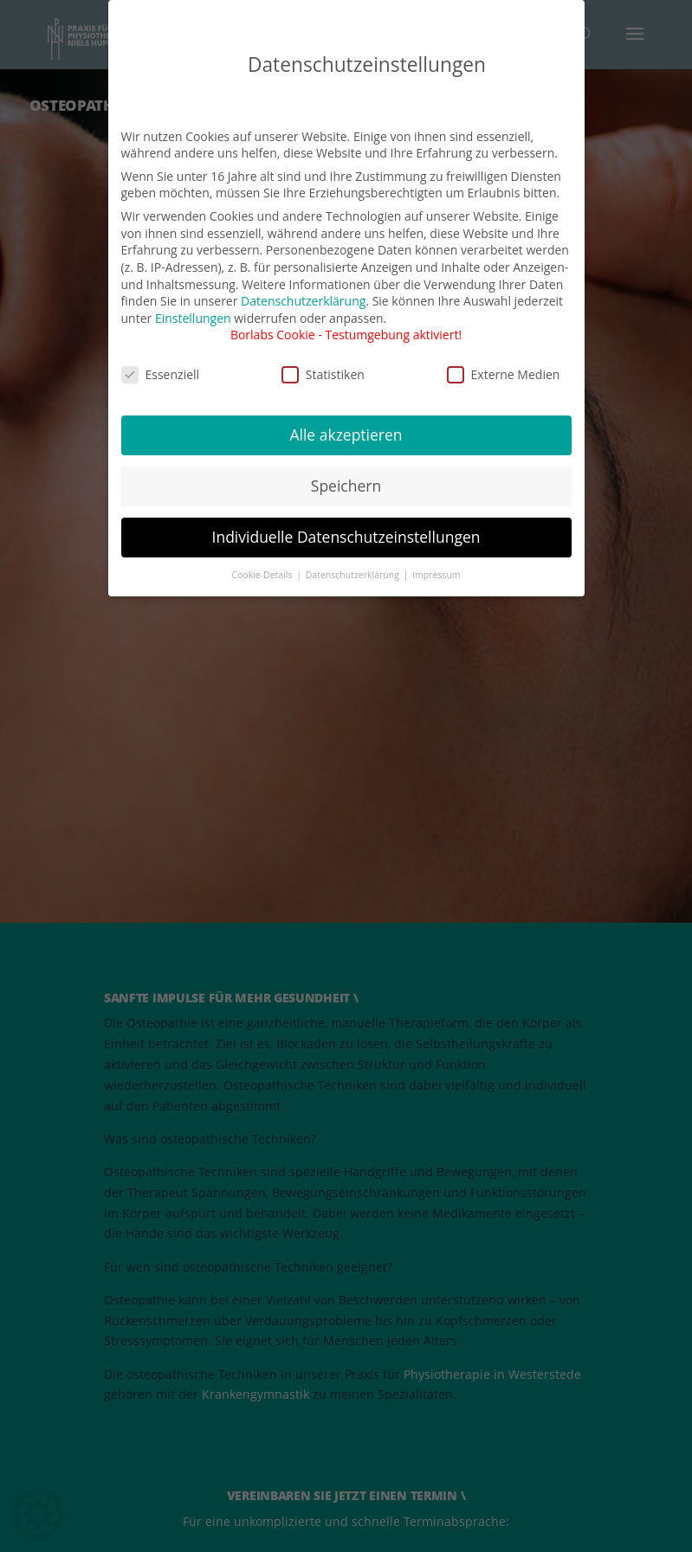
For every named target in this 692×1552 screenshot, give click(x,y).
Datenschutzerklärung (303, 300)
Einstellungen (193, 316)
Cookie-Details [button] (262, 573)
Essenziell (160, 372)
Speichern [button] (346, 484)
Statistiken (323, 372)
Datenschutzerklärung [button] (354, 573)
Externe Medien (503, 372)
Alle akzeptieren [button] (345, 433)
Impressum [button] (436, 573)
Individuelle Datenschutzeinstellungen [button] (346, 535)
